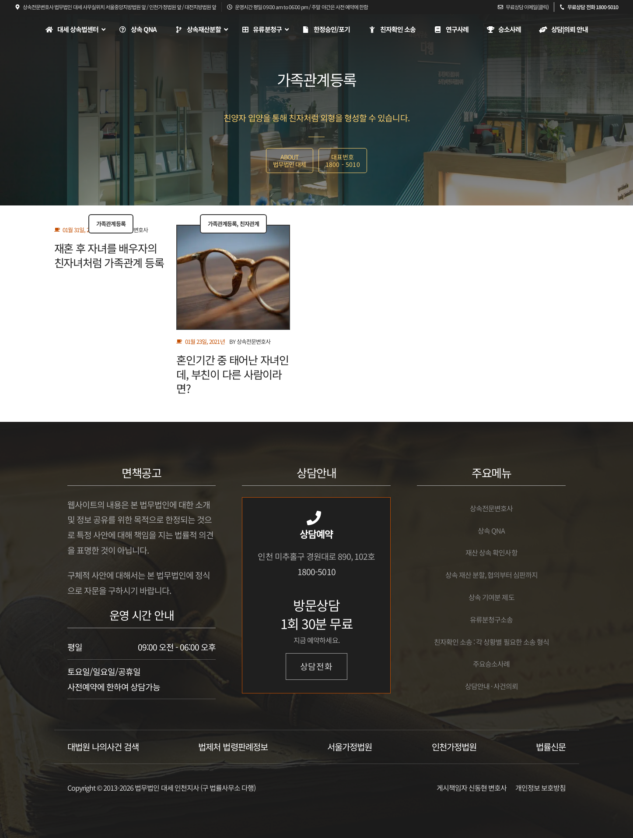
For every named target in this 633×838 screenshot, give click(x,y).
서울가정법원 (349, 746)
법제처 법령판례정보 (232, 746)
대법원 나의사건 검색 (103, 746)
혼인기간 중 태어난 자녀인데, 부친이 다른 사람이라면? (232, 374)
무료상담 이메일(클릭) (527, 7)
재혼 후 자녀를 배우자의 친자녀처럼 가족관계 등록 (109, 255)
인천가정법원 (454, 746)
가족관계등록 (110, 223)
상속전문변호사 (253, 341)
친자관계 (249, 223)
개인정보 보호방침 (540, 787)
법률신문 (551, 746)
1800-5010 (316, 572)
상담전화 (316, 666)
